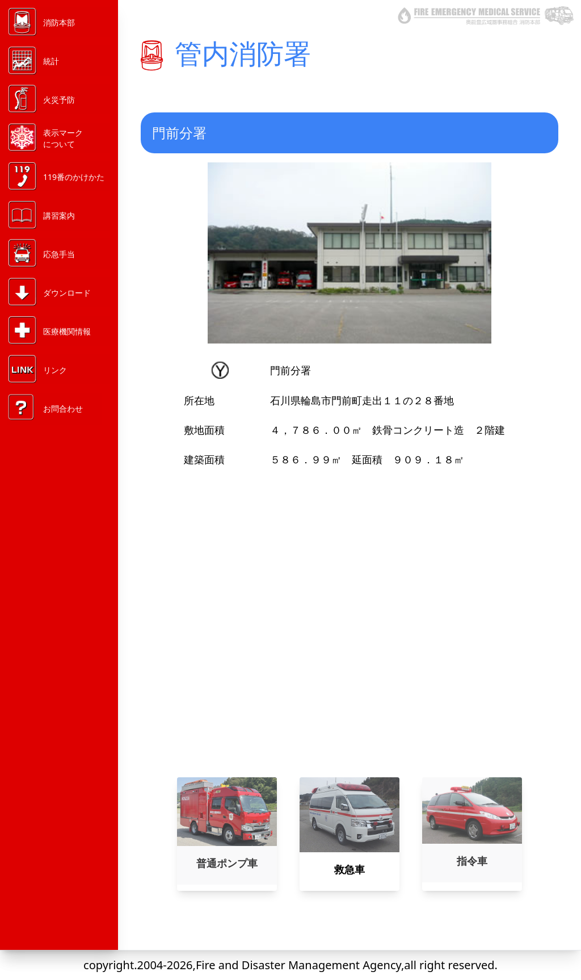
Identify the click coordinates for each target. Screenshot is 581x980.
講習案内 (59, 215)
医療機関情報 (67, 331)
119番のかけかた (73, 176)
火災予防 (59, 99)
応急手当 (59, 254)
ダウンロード (67, 292)
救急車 (349, 869)
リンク (55, 370)
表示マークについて (63, 138)
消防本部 (59, 22)
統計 (51, 61)
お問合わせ (63, 408)
